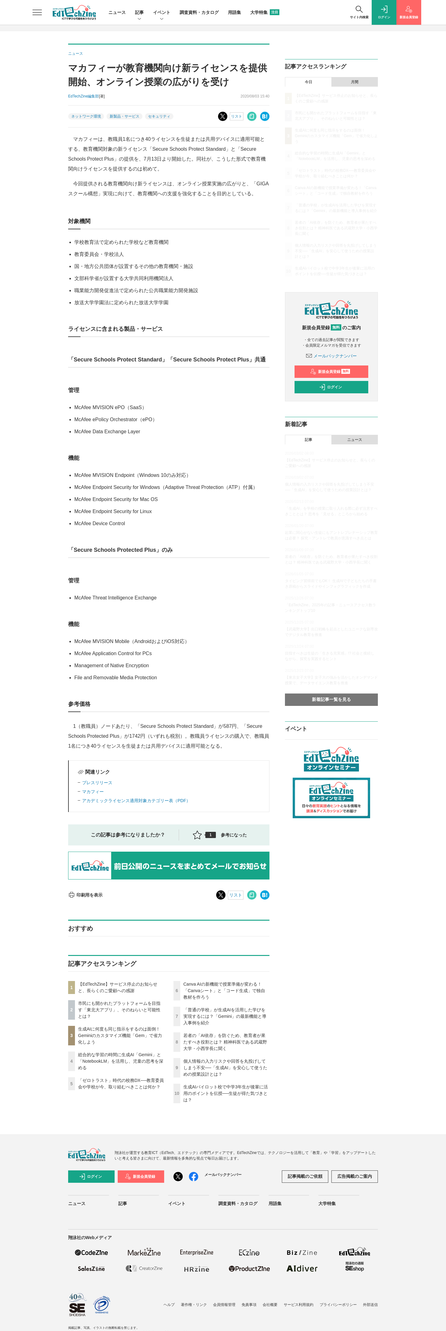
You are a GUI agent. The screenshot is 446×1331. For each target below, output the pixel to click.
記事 (139, 13)
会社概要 (270, 1305)
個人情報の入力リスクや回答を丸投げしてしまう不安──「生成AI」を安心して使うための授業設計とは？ (225, 1068)
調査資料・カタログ (199, 12)
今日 (308, 82)
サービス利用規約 (298, 1305)
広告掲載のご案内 (354, 1176)
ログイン (330, 387)
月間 (354, 82)
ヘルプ (169, 1305)
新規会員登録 (330, 372)
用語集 (234, 12)
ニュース (117, 12)
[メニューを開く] (37, 12)
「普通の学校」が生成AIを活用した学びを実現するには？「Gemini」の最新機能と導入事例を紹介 (224, 1016)
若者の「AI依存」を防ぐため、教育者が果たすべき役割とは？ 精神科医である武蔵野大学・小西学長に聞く (225, 1042)
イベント (161, 13)
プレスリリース (97, 782)
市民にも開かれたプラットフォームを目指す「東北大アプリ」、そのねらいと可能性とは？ (119, 1010)
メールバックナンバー (331, 355)
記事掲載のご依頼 (305, 1176)
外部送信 (370, 1305)
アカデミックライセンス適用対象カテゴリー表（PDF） (136, 800)
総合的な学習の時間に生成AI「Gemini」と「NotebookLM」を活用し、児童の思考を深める (120, 1061)
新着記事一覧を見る (331, 699)
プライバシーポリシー (338, 1305)
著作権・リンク (194, 1305)
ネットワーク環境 (86, 116)
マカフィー (93, 791)
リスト (236, 116)
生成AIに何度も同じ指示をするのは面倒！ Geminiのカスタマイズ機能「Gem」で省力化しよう (120, 1035)
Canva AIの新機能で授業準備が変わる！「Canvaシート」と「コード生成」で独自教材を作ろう (224, 991)
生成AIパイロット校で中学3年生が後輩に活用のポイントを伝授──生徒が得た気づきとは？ (225, 1093)
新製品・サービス (124, 116)
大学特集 (264, 12)
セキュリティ (159, 116)
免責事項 (249, 1305)
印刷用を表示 (85, 894)
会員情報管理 (224, 1305)
